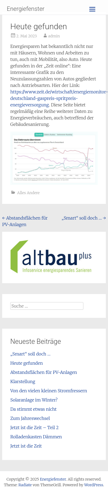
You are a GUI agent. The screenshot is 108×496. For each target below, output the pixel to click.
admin (54, 36)
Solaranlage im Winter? (34, 400)
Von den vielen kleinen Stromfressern (48, 390)
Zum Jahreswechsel (30, 418)
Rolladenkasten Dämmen (36, 436)
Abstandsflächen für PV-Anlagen (43, 372)
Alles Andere (28, 192)
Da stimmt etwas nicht (33, 409)
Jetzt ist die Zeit (26, 446)
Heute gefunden (26, 363)
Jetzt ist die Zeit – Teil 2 (34, 427)
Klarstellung (22, 381)
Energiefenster (25, 8)
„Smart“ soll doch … (84, 218)
